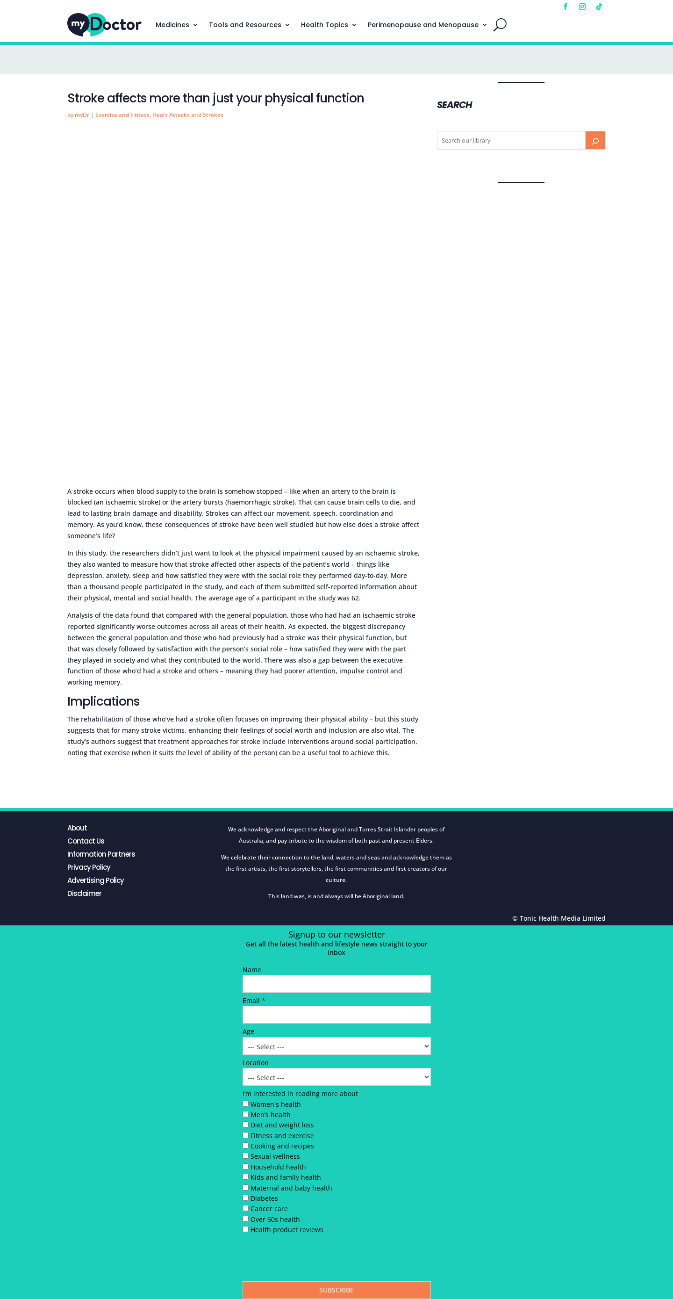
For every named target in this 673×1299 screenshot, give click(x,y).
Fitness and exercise (282, 1135)
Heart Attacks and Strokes (187, 115)
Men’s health (271, 1114)
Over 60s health (275, 1219)
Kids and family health (286, 1177)
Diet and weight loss (282, 1124)
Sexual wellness (275, 1156)
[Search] (595, 140)
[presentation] (314, 1260)
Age (248, 1031)
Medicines (172, 24)
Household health (278, 1166)
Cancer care (269, 1208)
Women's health (276, 1104)
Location (256, 1062)
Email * (254, 1000)
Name (252, 969)
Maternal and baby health (291, 1188)
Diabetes (264, 1198)
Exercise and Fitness (122, 115)
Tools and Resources (245, 24)
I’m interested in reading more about (300, 1093)
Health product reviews (287, 1229)
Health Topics (324, 24)
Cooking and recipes (282, 1145)
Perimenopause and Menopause (423, 24)
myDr (82, 115)
